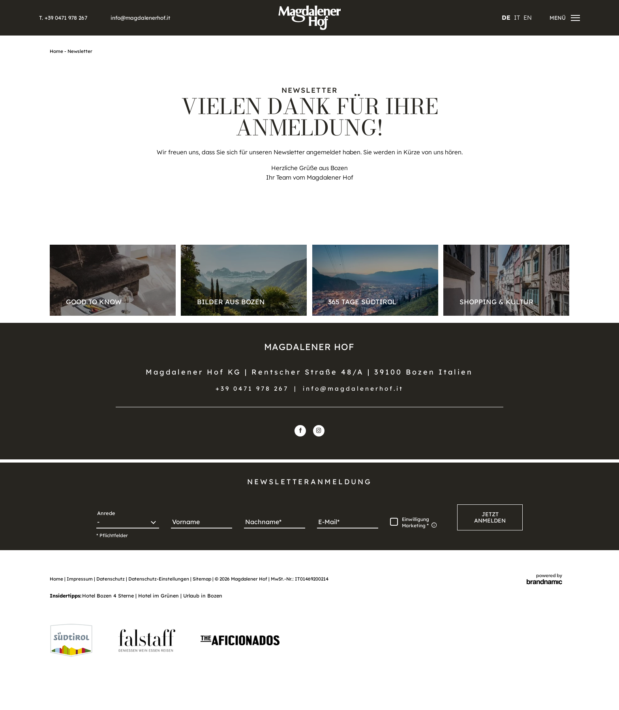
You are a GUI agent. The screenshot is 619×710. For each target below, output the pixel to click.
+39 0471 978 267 (252, 388)
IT (517, 17)
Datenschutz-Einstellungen (159, 579)
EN (527, 17)
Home (57, 51)
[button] (490, 517)
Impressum (80, 579)
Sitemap (202, 579)
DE (506, 17)
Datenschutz (111, 579)
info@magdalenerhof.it (353, 388)
